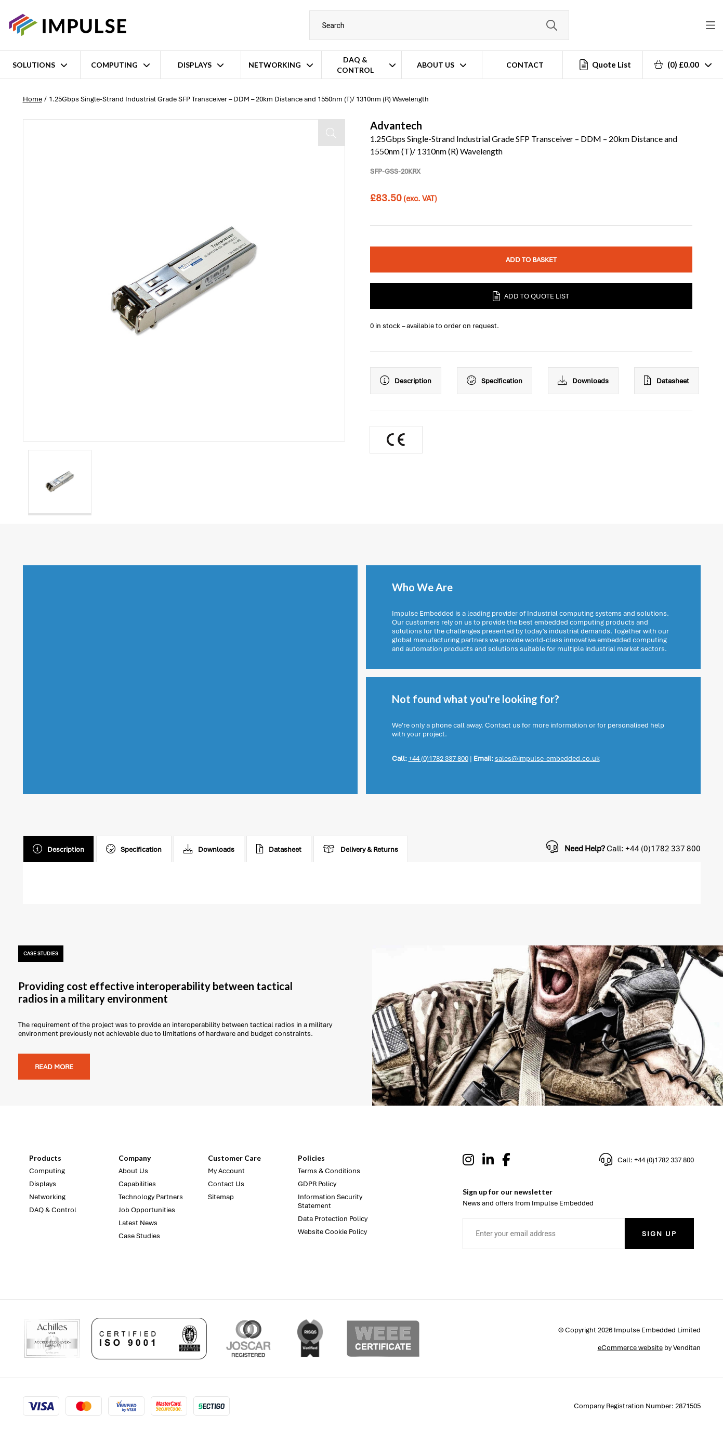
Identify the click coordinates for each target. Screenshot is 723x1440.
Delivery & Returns (360, 849)
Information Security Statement (330, 1201)
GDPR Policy (317, 1183)
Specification (494, 380)
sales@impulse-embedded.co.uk (547, 758)
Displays (195, 64)
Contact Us (226, 1183)
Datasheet (666, 380)
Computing (114, 64)
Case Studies (139, 1235)
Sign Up (659, 1233)
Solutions (33, 64)
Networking (274, 64)
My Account (226, 1170)
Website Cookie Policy (332, 1231)
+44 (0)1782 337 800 (438, 758)
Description (405, 380)
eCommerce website (630, 1347)
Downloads (583, 380)
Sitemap (221, 1196)
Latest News (138, 1222)
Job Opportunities (147, 1209)
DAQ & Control (355, 64)
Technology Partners (151, 1196)
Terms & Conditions (329, 1170)
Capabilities (137, 1183)
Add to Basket (531, 259)
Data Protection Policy (332, 1218)
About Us (435, 64)
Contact (525, 64)
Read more (54, 1066)
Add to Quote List (531, 296)
